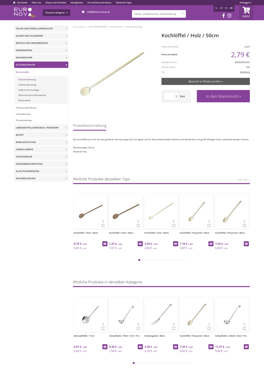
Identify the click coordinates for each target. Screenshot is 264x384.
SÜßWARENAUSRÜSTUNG (29, 163)
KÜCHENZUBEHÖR (25, 64)
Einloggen (246, 2)
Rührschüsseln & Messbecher (32, 95)
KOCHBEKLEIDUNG (26, 178)
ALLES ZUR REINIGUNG (27, 171)
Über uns (36, 2)
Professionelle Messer (26, 107)
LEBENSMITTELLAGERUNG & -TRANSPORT (37, 127)
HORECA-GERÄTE (24, 149)
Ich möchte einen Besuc (99, 2)
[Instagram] (229, 15)
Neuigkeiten (77, 2)
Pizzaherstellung (23, 120)
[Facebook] (223, 15)
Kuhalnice (245, 71)
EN (226, 8)
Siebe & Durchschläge (29, 89)
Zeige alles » (243, 179)
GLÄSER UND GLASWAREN (29, 35)
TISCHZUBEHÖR (24, 156)
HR (221, 8)
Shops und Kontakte (55, 2)
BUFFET (20, 134)
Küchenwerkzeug (27, 79)
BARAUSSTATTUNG (26, 142)
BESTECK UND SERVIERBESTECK (32, 43)
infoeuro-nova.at (98, 11)
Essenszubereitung (27, 84)
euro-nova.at (79, 26)
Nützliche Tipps (124, 2)
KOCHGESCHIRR (24, 57)
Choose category (56, 12)
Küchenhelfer (22, 72)
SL (216, 8)
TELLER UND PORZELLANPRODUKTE (34, 28)
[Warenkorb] (246, 12)
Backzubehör (25, 100)
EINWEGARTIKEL (24, 50)
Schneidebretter (23, 114)
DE (231, 8)
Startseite (22, 2)
